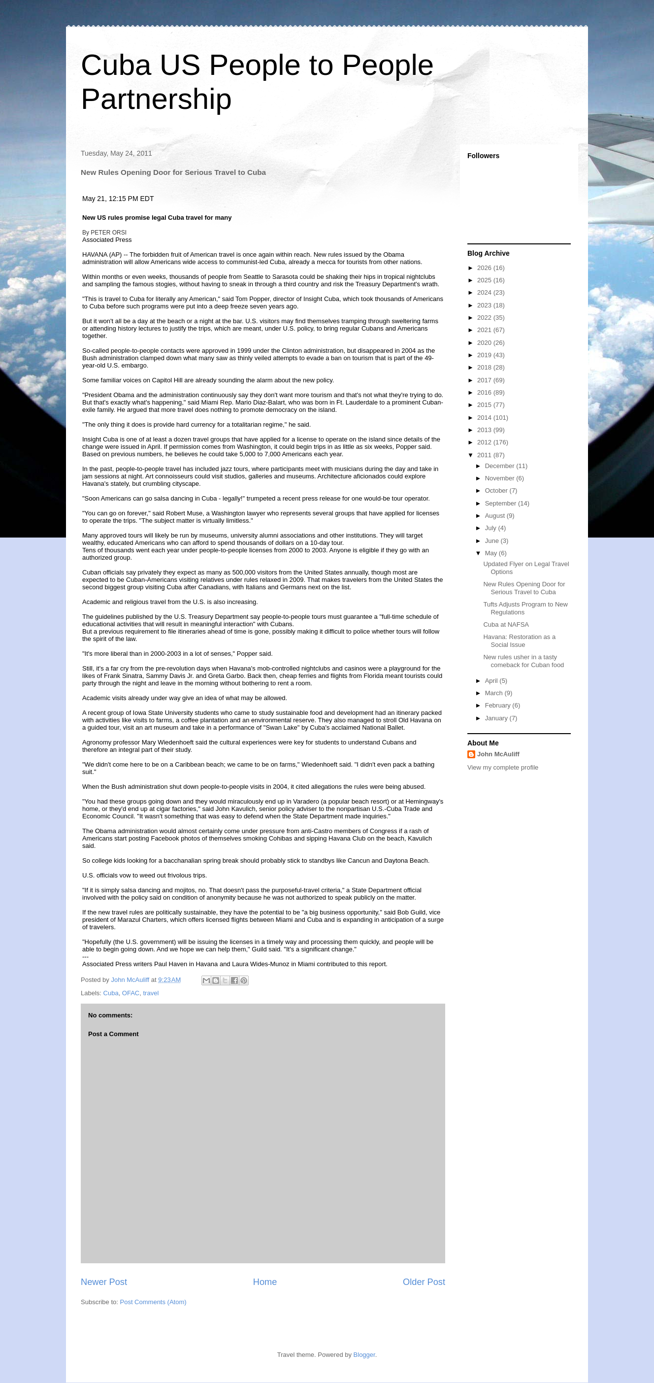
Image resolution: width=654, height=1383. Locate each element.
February (499, 705)
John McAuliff (498, 754)
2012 (485, 442)
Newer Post (104, 1282)
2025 (485, 280)
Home (265, 1282)
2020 (485, 342)
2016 (485, 392)
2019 (485, 355)
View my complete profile (502, 767)
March (495, 693)
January (497, 718)
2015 (485, 404)
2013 (485, 430)
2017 (485, 380)
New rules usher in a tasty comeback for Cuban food (523, 661)
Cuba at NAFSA (506, 624)
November (501, 478)
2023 (485, 305)
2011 (485, 455)
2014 (485, 417)
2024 (485, 292)
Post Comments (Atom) (153, 1302)
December (501, 466)
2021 (485, 330)
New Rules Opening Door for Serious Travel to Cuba (524, 588)
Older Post (424, 1282)
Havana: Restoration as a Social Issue (519, 640)
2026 (485, 267)
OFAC (130, 993)
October (497, 490)
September (501, 503)
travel (151, 993)
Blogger (364, 1354)
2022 (485, 317)
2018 (485, 367)
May (492, 553)
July (491, 528)
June (493, 540)
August (496, 515)
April (492, 680)
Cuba (111, 993)
